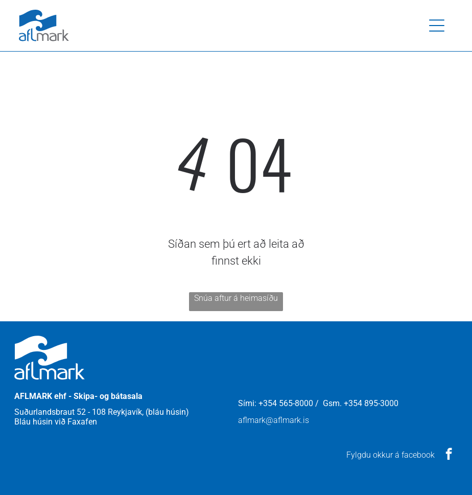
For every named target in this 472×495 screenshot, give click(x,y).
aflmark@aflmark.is (273, 420)
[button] (436, 25)
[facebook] (449, 455)
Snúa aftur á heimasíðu (236, 298)
